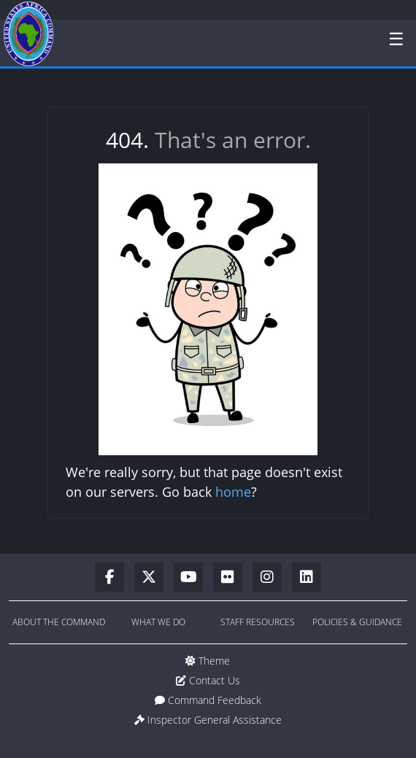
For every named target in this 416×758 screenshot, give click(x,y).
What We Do (158, 622)
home (233, 491)
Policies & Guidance (357, 622)
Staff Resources (257, 622)
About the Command (58, 622)
